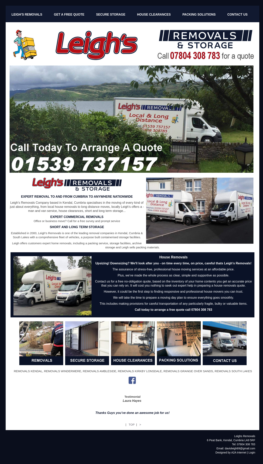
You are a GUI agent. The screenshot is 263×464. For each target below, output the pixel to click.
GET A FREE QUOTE (69, 14)
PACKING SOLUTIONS (199, 14)
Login (252, 452)
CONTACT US (237, 14)
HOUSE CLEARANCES (154, 14)
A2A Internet (238, 452)
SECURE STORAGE (110, 14)
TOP (131, 424)
